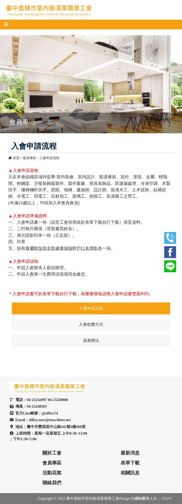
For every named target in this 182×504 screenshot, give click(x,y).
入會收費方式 (91, 324)
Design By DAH (132, 498)
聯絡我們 (51, 482)
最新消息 (130, 452)
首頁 (14, 158)
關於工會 (51, 452)
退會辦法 (91, 340)
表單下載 (130, 462)
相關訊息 (130, 472)
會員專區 (51, 462)
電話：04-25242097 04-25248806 (38, 400)
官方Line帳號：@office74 (33, 413)
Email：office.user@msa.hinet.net (40, 420)
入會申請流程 (49, 158)
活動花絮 (51, 472)
